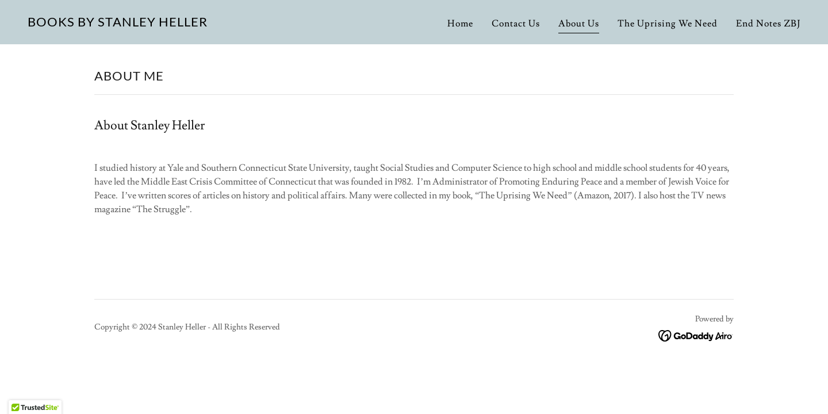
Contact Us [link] (516, 23)
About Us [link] (578, 23)
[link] (118, 23)
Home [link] (460, 23)
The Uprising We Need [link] (668, 23)
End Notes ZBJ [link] (768, 23)
